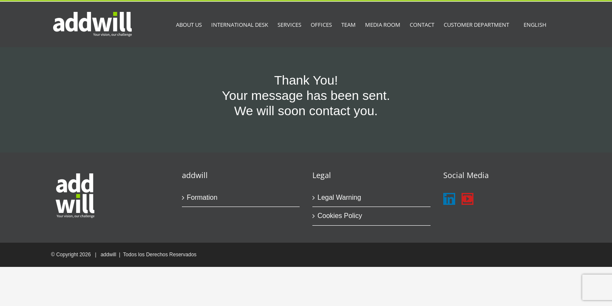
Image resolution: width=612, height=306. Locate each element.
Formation (202, 197)
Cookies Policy (339, 215)
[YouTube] (467, 199)
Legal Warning (339, 197)
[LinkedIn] (449, 199)
